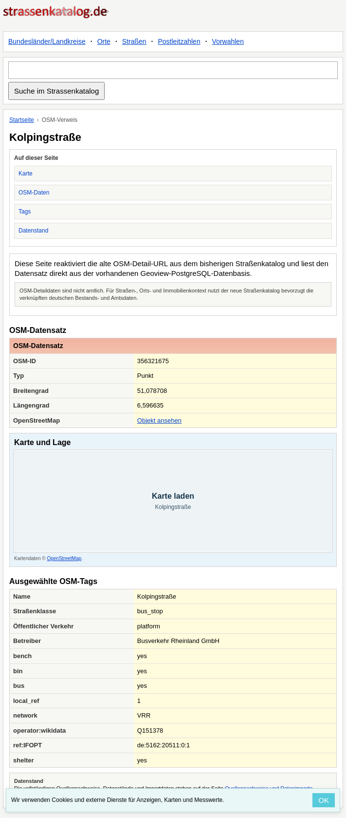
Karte (25, 173)
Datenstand (33, 230)
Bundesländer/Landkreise (47, 41)
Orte (103, 41)
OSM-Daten (33, 192)
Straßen (134, 41)
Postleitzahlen (179, 41)
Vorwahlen (228, 41)
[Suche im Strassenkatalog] (173, 70)
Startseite (21, 120)
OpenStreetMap (64, 558)
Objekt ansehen (159, 420)
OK (323, 800)
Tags (24, 211)
